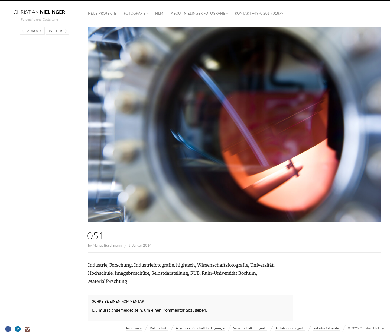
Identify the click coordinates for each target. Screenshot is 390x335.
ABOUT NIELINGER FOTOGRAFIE (198, 13)
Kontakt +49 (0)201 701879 (259, 13)
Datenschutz (159, 328)
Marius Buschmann (107, 245)
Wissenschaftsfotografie (250, 328)
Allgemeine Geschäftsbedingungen (200, 328)
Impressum (134, 328)
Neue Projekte (102, 13)
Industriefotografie (326, 328)
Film (159, 13)
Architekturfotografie (290, 328)
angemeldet (122, 309)
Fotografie (135, 13)
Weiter (55, 31)
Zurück (34, 31)
